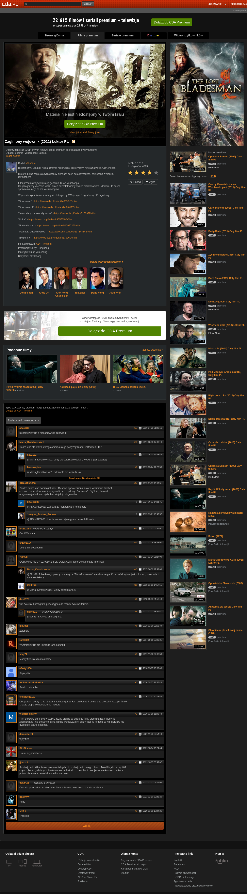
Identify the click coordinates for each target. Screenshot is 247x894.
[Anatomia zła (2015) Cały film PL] (188, 615)
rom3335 (25, 640)
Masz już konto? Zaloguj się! (85, 132)
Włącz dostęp (13, 156)
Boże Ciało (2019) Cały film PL (225, 278)
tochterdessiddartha (31, 682)
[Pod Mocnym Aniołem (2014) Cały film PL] (188, 381)
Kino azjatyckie (93, 167)
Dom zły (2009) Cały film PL (224, 301)
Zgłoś (150, 182)
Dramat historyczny (59, 167)
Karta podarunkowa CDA (134, 868)
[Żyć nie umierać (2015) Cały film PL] (188, 263)
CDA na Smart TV (87, 877)
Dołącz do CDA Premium (85, 124)
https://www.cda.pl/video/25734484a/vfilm (70, 231)
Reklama (82, 881)
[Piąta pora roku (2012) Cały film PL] (188, 404)
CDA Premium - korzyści (134, 864)
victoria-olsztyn (28, 714)
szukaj (88, 4)
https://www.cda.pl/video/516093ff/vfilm (75, 213)
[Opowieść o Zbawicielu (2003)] (188, 592)
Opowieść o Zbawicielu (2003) (225, 583)
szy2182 (33, 454)
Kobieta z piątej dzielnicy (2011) (78, 387)
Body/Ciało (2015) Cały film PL (225, 231)
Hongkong (43, 248)
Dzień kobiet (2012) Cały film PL (226, 419)
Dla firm (125, 873)
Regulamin (179, 864)
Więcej (87, 825)
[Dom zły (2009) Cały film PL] (188, 310)
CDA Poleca (109, 167)
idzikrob (31, 585)
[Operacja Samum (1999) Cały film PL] (188, 161)
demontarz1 (26, 734)
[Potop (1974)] (188, 545)
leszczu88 (25, 528)
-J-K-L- (23, 811)
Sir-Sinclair (27, 748)
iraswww (24, 796)
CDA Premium (44, 243)
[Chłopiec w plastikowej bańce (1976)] (188, 639)
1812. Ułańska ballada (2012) (129, 387)
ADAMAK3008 (27, 483)
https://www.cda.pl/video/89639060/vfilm (55, 237)
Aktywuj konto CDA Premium (136, 860)
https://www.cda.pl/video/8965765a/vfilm (50, 219)
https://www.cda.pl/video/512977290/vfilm (59, 225)
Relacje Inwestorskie (89, 860)
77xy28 (23, 557)
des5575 (24, 599)
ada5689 (24, 428)
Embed (135, 182)
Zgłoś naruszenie (183, 881)
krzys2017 (25, 542)
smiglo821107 (27, 696)
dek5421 (33, 611)
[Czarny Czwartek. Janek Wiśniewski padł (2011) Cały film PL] (188, 193)
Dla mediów (84, 864)
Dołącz (172, 22)
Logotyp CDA (85, 868)
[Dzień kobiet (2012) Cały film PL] (188, 428)
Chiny (33, 248)
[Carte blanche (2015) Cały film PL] (188, 216)
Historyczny (77, 167)
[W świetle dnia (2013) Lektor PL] (188, 334)
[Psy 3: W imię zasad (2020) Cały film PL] (188, 498)
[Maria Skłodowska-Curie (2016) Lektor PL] (188, 568)
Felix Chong (35, 256)
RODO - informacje (184, 877)
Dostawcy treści (86, 873)
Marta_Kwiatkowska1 (31, 442)
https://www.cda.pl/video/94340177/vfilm (57, 207)
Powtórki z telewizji (218, 524)
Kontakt (178, 860)
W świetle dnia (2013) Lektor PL (226, 325)
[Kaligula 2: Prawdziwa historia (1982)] (188, 521)
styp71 (23, 654)
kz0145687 (34, 502)
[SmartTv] (26, 868)
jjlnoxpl (23, 762)
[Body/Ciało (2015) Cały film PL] (188, 240)
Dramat (36, 167)
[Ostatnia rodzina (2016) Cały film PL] (188, 451)
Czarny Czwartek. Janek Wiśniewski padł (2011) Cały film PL (227, 187)
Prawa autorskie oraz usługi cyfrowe (193, 885)
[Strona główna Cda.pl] (11, 4)
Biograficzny (24, 167)
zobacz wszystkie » (153, 349)
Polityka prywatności (185, 873)
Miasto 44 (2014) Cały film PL (225, 348)
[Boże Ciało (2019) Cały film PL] (188, 287)
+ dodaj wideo (240, 10)
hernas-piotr (34, 467)
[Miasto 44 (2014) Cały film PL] (188, 357)
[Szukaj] (52, 3)
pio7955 (24, 626)
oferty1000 (25, 668)
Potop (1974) (215, 536)
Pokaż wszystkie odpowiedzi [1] (84, 478)
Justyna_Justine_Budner (41, 514)
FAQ (176, 868)
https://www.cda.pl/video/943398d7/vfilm (55, 201)
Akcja (45, 167)
